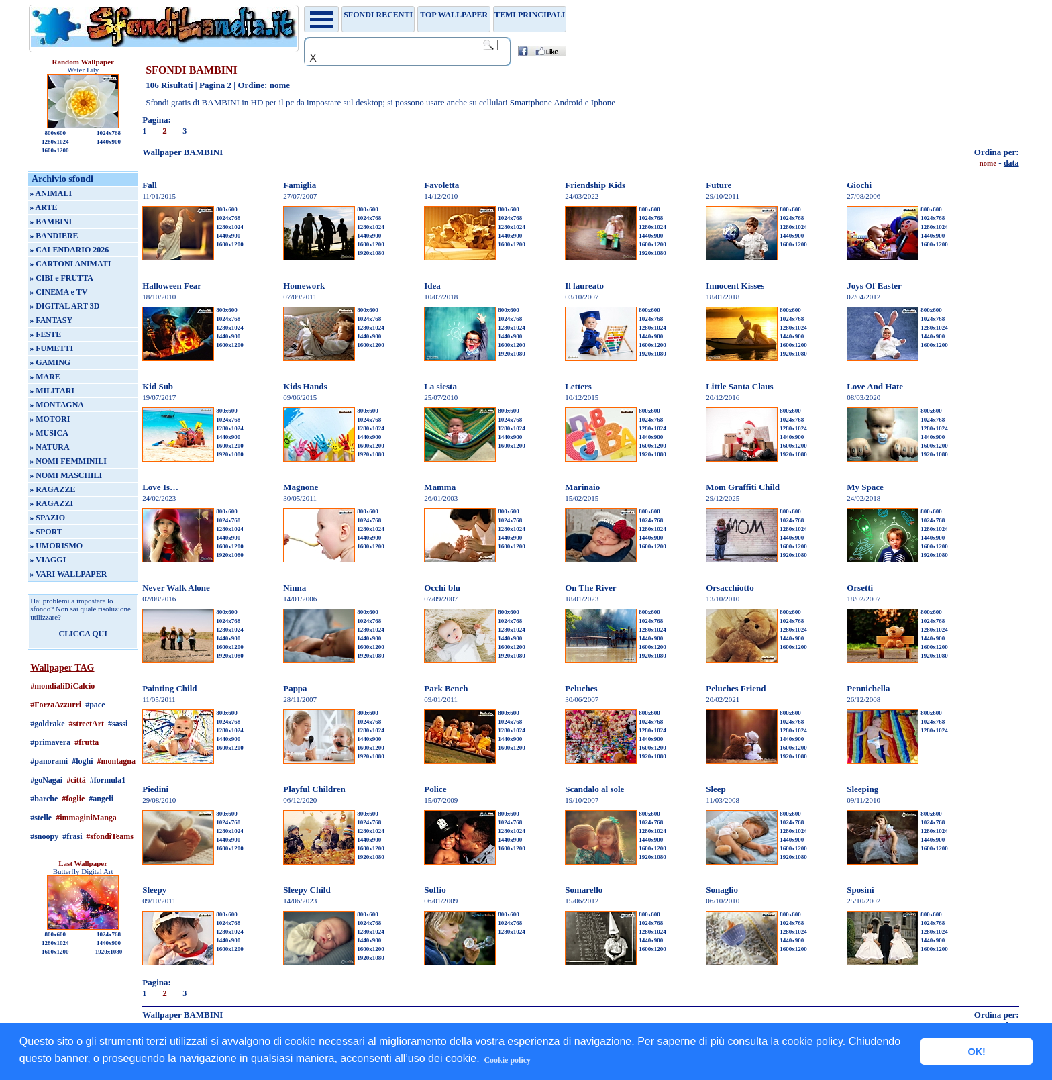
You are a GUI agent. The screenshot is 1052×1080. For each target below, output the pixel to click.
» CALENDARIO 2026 (69, 249)
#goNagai (46, 780)
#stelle (41, 817)
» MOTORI (50, 419)
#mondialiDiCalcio (62, 686)
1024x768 (109, 133)
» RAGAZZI (51, 503)
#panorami (49, 761)
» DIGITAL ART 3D (64, 306)
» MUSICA (49, 433)
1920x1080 (109, 951)
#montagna (116, 761)
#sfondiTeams (110, 836)
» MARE (45, 376)
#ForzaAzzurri (55, 704)
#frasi (72, 836)
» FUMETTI (51, 348)
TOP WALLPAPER (454, 14)
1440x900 (109, 141)
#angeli (101, 798)
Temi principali (529, 14)
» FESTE (45, 334)
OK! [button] (976, 1051)
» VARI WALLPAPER (68, 574)
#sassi (117, 723)
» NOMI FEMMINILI (68, 461)
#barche (44, 798)
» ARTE (43, 207)
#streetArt (86, 723)
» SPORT (46, 531)
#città (76, 780)
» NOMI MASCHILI (66, 475)
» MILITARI (52, 390)
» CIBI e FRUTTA (61, 278)
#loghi (82, 761)
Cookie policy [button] (507, 1060)
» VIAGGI (48, 559)
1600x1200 (55, 150)
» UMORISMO (56, 545)
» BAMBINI (51, 221)
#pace (95, 704)
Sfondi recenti (378, 14)
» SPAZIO (47, 517)
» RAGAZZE (52, 489)
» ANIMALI (51, 193)
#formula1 (107, 780)
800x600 (55, 133)
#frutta (86, 742)
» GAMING (50, 362)
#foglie (73, 798)
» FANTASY (51, 320)
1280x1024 (55, 141)
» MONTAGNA (57, 404)
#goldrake (47, 723)
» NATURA (49, 447)
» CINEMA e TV (58, 292)
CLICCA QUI (83, 633)
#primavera (50, 742)
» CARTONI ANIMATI (70, 263)
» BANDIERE (54, 235)
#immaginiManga (86, 817)
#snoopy (44, 836)
